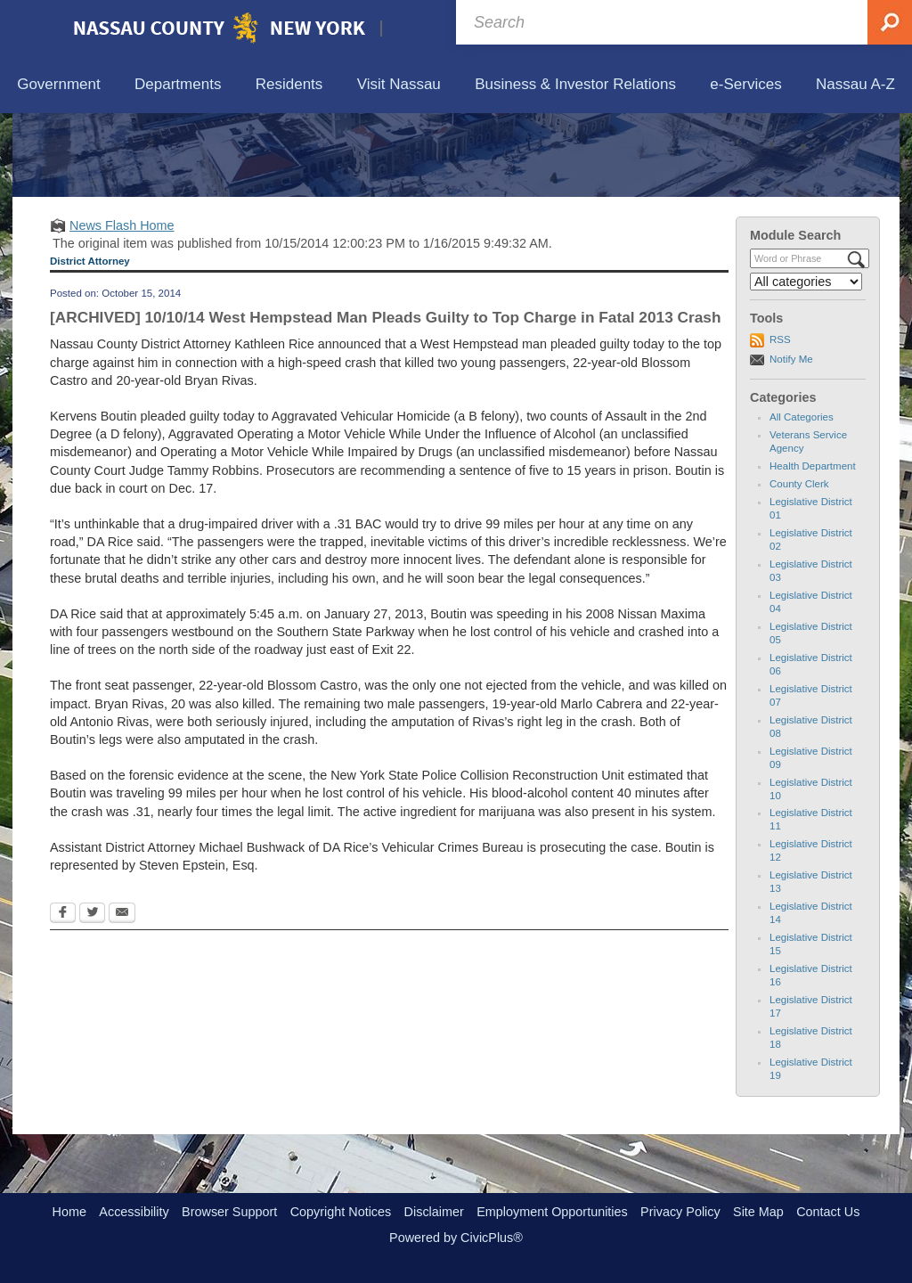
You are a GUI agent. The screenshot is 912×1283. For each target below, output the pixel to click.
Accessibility (133, 1212)
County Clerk (799, 566)
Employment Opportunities (552, 1212)
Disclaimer (434, 1212)
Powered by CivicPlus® (456, 1237)
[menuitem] (59, 85)
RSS (780, 422)
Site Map (758, 1212)
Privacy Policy (680, 1212)
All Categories (802, 499)
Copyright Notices (341, 1212)
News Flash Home (122, 307)
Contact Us (827, 1212)
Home (69, 1212)
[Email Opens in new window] (122, 997)
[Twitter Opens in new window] (92, 997)
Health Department (813, 548)
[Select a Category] (806, 364)
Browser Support (229, 1212)
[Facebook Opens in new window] (63, 997)
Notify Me (791, 441)
